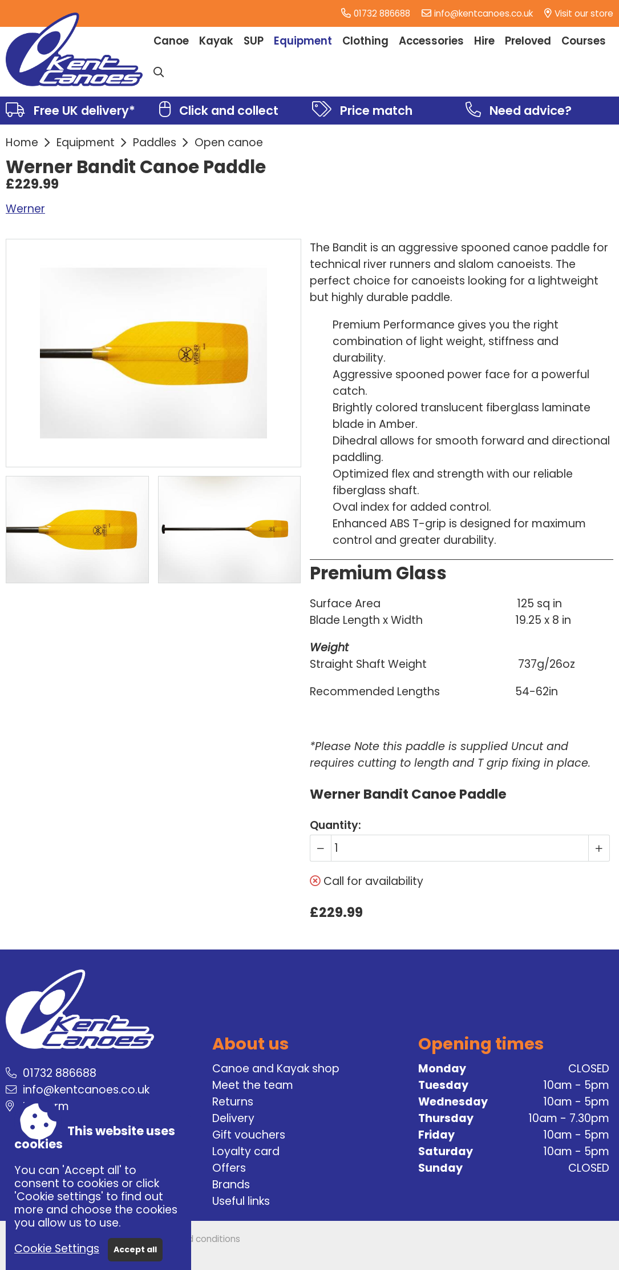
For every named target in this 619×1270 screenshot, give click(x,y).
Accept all (135, 1249)
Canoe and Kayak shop (275, 1068)
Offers (229, 1168)
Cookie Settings (56, 1248)
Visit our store (584, 13)
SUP (254, 41)
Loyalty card (246, 1151)
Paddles (154, 142)
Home (22, 142)
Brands (231, 1184)
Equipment (85, 142)
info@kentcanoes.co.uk (483, 13)
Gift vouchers (248, 1135)
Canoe (171, 41)
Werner (25, 209)
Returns (232, 1101)
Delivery (233, 1118)
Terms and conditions (194, 1239)
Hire (484, 41)
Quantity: (335, 825)
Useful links (241, 1201)
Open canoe (229, 142)
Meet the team (252, 1085)
